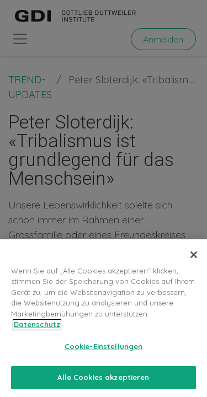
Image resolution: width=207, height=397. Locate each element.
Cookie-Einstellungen (104, 350)
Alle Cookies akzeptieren (103, 382)
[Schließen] (194, 259)
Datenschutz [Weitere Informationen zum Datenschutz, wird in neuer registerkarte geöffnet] (37, 329)
